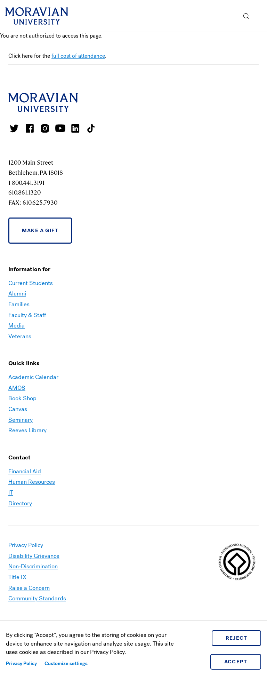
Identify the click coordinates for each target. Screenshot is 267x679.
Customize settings (66, 663)
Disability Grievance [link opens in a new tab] (33, 556)
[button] (246, 16)
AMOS (16, 388)
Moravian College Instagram (45, 128)
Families (19, 304)
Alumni (17, 294)
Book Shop (22, 398)
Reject (237, 637)
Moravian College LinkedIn (75, 128)
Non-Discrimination (33, 566)
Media (16, 326)
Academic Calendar (33, 377)
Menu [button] (260, 16)
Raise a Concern (29, 588)
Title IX (17, 577)
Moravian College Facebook (29, 128)
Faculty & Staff (27, 315)
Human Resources (31, 482)
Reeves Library (27, 430)
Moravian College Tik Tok (91, 128)
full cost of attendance (78, 56)
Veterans (19, 336)
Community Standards (37, 598)
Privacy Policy (21, 663)
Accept (236, 661)
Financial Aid (24, 471)
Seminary (20, 420)
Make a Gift (40, 230)
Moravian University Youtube (60, 128)
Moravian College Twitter (14, 128)
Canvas (17, 409)
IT (10, 493)
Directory (20, 503)
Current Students (30, 283)
